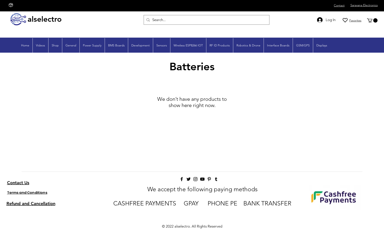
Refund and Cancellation (30, 203)
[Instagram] (195, 179)
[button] (372, 20)
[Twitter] (188, 179)
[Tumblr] (216, 179)
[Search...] (206, 19)
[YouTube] (202, 179)
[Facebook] (181, 179)
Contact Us (18, 182)
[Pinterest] (209, 179)
